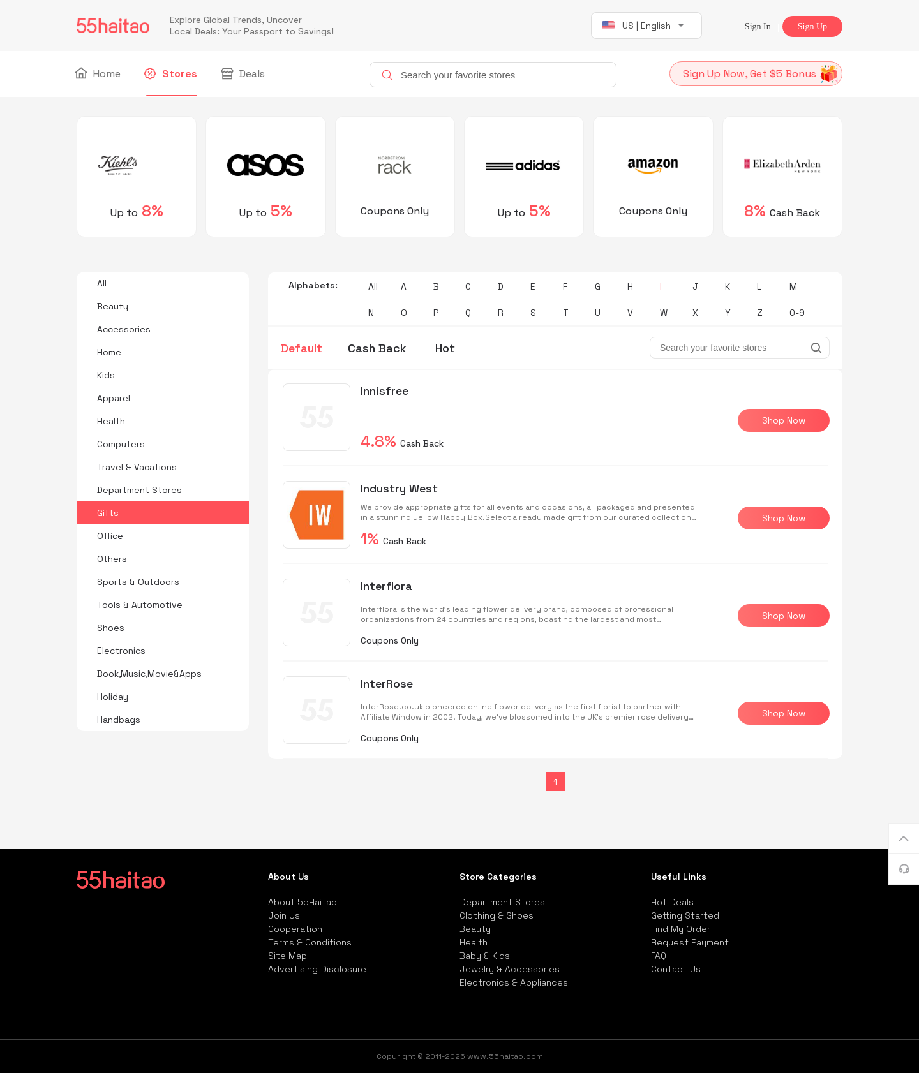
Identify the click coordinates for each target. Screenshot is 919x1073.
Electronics (121, 650)
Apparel (113, 398)
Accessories (124, 329)
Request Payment (690, 942)
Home (99, 74)
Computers (121, 444)
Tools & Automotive (140, 604)
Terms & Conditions (310, 942)
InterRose (387, 683)
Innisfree (384, 390)
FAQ (658, 955)
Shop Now (783, 420)
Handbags (118, 719)
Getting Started (685, 915)
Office (110, 536)
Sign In (758, 26)
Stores (171, 74)
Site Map (287, 955)
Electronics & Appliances (513, 982)
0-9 (797, 312)
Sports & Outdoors (138, 582)
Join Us (284, 915)
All (102, 283)
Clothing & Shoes (496, 915)
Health (111, 421)
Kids (106, 375)
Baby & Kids (484, 955)
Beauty (112, 306)
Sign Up (812, 26)
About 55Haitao (302, 902)
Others (112, 559)
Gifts (108, 513)
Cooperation (295, 929)
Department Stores (139, 490)
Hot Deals (672, 902)
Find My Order (680, 929)
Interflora (386, 586)
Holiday (112, 696)
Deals (244, 74)
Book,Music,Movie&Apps (149, 673)
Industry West (399, 488)
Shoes (110, 627)
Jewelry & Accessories (509, 969)
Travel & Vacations (137, 467)
